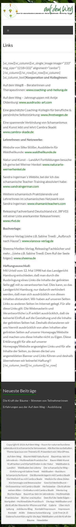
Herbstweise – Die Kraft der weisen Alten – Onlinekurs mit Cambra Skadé (39, 488)
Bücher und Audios (31, 497)
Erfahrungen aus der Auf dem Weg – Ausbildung (32, 407)
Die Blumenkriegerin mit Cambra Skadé (50, 475)
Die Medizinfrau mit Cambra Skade (24, 478)
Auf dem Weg (14, 456)
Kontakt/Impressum (45, 508)
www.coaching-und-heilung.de (46, 90)
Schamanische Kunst (16, 475)
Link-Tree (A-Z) (60, 512)
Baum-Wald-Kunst (59, 460)
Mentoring (61, 490)
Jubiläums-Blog (24, 508)
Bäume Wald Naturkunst (36, 456)
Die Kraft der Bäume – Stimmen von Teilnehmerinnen (35, 400)
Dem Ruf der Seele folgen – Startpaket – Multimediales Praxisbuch (37, 499)
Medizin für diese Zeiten (57, 478)
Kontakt (12, 512)
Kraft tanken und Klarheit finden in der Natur (30, 463)
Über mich (64, 505)
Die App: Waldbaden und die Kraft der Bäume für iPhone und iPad (38, 503)
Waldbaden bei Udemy (29, 467)
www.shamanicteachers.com (46, 203)
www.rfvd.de (11, 221)
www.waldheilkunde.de (40, 152)
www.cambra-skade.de (18, 132)
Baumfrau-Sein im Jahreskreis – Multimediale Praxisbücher (38, 458)
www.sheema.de (25, 258)
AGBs (22, 512)
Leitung (10, 508)
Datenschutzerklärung (38, 512)
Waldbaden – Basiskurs (53, 471)
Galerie (52, 505)
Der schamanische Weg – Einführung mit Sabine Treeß (39, 469)
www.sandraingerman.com (21, 186)
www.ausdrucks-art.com (35, 102)
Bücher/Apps (14, 493)
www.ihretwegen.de (54, 114)
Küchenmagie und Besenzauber (25, 482)
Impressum (64, 508)
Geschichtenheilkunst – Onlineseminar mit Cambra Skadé (37, 484)
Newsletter (42, 520)
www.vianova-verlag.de (37, 241)
